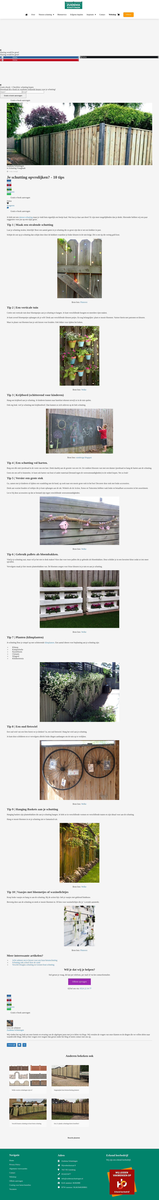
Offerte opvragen (79, 981)
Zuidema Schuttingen (15, 166)
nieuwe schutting (26, 217)
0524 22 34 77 (85, 988)
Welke (83, 390)
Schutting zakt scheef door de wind (26, 962)
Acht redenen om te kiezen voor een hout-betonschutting (34, 960)
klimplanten (49, 643)
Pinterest (83, 302)
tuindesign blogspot (84, 457)
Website (11, 1045)
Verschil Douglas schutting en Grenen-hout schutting (33, 965)
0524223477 (66, 1174)
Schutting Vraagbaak (17, 168)
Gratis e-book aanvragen (13, 96)
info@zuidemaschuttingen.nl (72, 1179)
